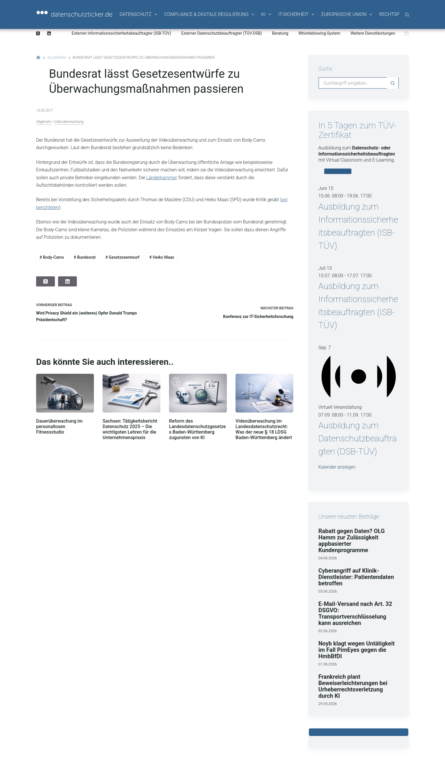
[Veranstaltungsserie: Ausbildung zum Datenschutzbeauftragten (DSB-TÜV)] (375, 415)
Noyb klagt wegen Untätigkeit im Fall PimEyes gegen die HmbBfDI (356, 650)
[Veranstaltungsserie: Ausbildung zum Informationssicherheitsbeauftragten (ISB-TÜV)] (375, 196)
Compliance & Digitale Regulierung (209, 14)
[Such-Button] (392, 83)
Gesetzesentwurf (122, 257)
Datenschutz (139, 14)
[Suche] (407, 14)
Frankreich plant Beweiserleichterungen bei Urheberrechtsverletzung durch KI (352, 686)
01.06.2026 (327, 664)
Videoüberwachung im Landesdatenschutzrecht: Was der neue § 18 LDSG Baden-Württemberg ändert (264, 429)
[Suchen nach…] (353, 83)
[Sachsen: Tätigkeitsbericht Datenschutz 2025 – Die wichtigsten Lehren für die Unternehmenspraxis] (131, 393)
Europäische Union (347, 14)
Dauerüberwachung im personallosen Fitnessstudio (59, 426)
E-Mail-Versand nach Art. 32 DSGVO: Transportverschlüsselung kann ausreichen (355, 613)
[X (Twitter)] (38, 33)
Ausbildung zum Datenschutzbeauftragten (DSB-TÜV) (357, 438)
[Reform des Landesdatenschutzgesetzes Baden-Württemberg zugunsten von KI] (198, 393)
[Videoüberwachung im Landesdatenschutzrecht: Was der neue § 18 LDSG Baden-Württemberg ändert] (264, 393)
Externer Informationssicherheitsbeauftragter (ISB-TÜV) (121, 33)
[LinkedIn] (49, 33)
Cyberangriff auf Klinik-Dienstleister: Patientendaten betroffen (356, 577)
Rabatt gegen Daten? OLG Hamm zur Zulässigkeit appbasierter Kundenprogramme (351, 541)
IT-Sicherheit (296, 14)
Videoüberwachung (69, 122)
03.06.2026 (327, 591)
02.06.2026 (327, 631)
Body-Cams (52, 257)
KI (266, 14)
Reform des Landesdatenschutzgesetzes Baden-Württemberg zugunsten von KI (197, 429)
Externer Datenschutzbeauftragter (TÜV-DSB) (221, 33)
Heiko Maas (161, 257)
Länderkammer (161, 177)
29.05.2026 (327, 704)
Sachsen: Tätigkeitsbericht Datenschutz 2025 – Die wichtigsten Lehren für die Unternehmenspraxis (130, 429)
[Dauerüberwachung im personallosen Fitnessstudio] (65, 393)
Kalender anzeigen (337, 467)
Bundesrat (85, 257)
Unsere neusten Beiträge (348, 516)
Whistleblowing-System (319, 33)
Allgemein (43, 122)
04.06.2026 (327, 558)
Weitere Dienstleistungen (373, 33)
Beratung (280, 33)
